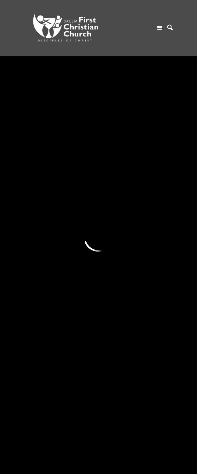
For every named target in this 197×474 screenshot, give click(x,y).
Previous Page (52, 150)
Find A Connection (42, 214)
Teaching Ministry (78, 264)
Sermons (107, 204)
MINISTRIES (74, 194)
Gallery (105, 234)
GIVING (143, 194)
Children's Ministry (79, 204)
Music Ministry (75, 254)
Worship (32, 204)
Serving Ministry (76, 234)
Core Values (36, 316)
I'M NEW (33, 194)
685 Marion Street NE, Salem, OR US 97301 (65, 444)
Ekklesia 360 (98, 463)
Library (105, 244)
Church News (111, 224)
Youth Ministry (75, 214)
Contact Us (35, 224)
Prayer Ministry (76, 244)
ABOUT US (35, 296)
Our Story (33, 306)
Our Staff (33, 336)
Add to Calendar (53, 122)
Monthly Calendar (115, 214)
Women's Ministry (78, 224)
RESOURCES (112, 194)
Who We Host (37, 326)
